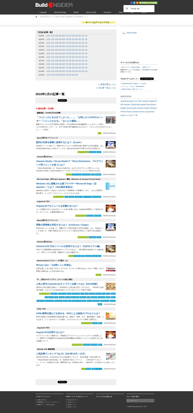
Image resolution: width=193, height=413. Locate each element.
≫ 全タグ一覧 (132, 115)
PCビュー (134, 400)
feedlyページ (72, 404)
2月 (82, 36)
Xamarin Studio (76, 174)
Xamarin (87, 256)
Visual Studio (86, 174)
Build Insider (132, 33)
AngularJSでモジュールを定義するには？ (57, 206)
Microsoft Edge (96, 197)
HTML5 (95, 323)
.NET (75, 256)
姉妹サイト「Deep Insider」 (46, 404)
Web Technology (60, 12)
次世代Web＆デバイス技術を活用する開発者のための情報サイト (63, 17)
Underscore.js (105, 301)
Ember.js (98, 293)
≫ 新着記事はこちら (107, 84)
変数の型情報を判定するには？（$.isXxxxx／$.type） (63, 225)
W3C (100, 323)
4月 (76, 36)
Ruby (148, 104)
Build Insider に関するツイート (132, 89)
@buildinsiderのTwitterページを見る (134, 83)
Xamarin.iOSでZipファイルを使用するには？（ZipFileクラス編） (68, 246)
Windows (98, 174)
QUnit (65, 301)
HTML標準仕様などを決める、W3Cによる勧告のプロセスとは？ (68, 313)
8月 (63, 36)
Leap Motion (150, 112)
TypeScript (96, 301)
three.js (89, 301)
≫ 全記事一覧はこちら (106, 88)
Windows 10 (78, 197)
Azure (123, 115)
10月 (57, 36)
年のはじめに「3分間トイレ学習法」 (54, 265)
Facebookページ (73, 400)
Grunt (108, 293)
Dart (86, 293)
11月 (52, 36)
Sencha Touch (76, 301)
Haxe (56, 297)
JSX (89, 297)
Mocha (113, 297)
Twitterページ (72, 402)
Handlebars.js (49, 297)
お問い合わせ (41, 400)
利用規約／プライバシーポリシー (48, 402)
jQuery (99, 152)
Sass (69, 301)
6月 (70, 36)
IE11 (66, 197)
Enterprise (107, 12)
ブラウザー (87, 197)
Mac (92, 174)
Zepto (100, 304)
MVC (100, 344)
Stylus (84, 301)
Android (145, 101)
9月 (60, 36)
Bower (69, 293)
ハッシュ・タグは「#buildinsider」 (134, 86)
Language (43, 12)
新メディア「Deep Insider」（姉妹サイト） (137, 67)
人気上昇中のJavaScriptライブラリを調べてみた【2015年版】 (67, 284)
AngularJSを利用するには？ (50, 332)
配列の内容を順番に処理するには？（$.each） (59, 142)
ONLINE (88, 369)
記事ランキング (97, 369)
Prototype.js (58, 301)
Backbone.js (62, 293)
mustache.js (40, 301)
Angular (143, 104)
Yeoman (112, 301)
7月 (66, 36)
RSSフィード (72, 407)
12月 (48, 36)
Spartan (71, 197)
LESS (108, 297)
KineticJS (94, 297)
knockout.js (101, 297)
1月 (86, 36)
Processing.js (49, 301)
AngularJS (90, 215)
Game (121, 12)
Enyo (103, 293)
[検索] (138, 8)
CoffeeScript (76, 293)
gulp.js (113, 293)
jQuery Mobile (75, 297)
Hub (132, 12)
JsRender (83, 297)
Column (144, 12)
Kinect (129, 112)
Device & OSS (91, 12)
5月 (73, 36)
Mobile (76, 12)
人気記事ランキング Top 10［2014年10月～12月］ (61, 353)
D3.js (82, 293)
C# (79, 256)
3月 (79, 36)
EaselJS (91, 293)
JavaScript (92, 152)
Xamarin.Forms (138, 112)
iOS (83, 256)
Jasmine (61, 297)
